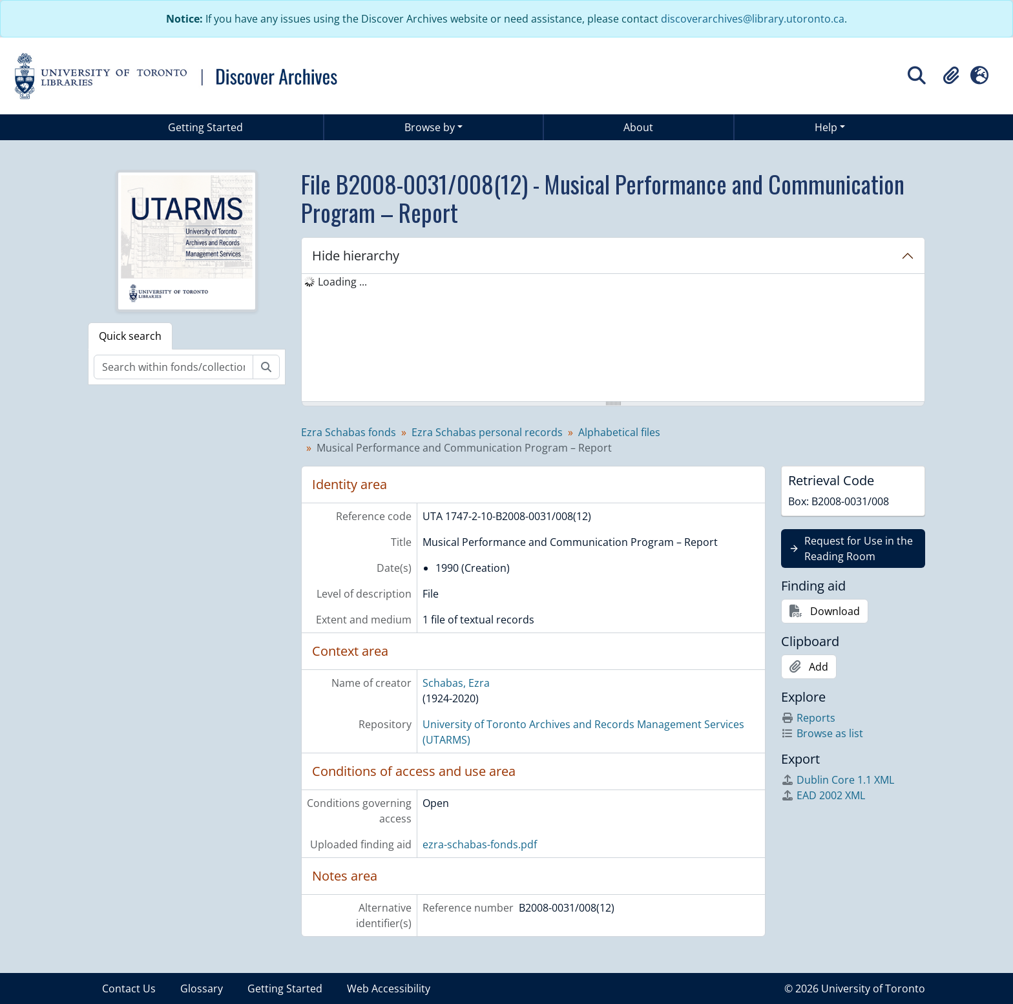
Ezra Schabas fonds (348, 432)
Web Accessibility (388, 988)
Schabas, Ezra (456, 683)
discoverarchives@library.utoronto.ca (752, 19)
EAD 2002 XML (823, 795)
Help (826, 127)
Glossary (201, 988)
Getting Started (205, 127)
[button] (951, 75)
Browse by (429, 127)
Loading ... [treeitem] (342, 282)
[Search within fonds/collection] (173, 367)
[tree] (613, 338)
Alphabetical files (619, 432)
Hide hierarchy (355, 255)
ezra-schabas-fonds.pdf (480, 844)
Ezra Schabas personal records (487, 432)
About (638, 127)
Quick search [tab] (130, 336)
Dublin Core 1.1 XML (837, 780)
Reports (808, 718)
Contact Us (129, 988)
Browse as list (822, 733)
